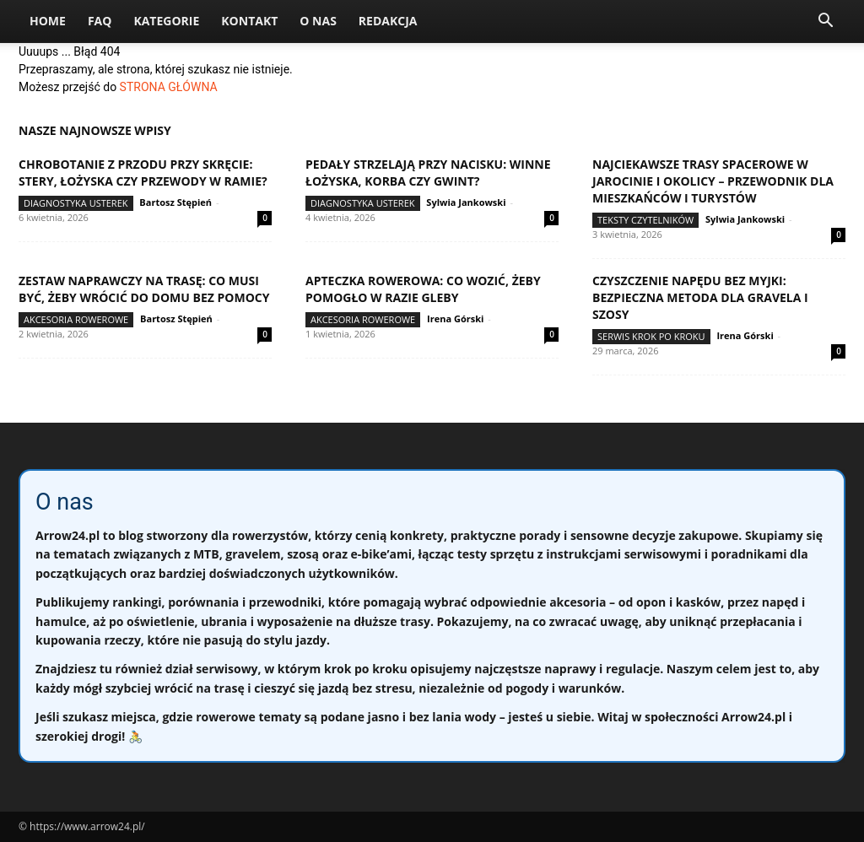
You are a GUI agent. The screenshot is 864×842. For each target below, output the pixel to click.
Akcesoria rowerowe (76, 319)
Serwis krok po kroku (651, 336)
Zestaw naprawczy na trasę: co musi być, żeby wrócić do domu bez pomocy (144, 289)
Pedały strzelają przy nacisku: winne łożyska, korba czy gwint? (428, 172)
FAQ (100, 21)
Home (48, 21)
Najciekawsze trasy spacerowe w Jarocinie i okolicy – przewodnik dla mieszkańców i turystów (713, 181)
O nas (318, 21)
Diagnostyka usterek (76, 203)
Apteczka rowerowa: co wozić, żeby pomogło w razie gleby (423, 289)
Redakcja (388, 21)
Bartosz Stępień (175, 202)
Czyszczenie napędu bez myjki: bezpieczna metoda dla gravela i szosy (700, 297)
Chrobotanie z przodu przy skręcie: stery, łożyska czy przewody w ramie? (143, 172)
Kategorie (166, 21)
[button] (825, 22)
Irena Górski (455, 318)
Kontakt (249, 21)
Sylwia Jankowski (465, 202)
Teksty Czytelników (645, 219)
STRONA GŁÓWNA (169, 87)
